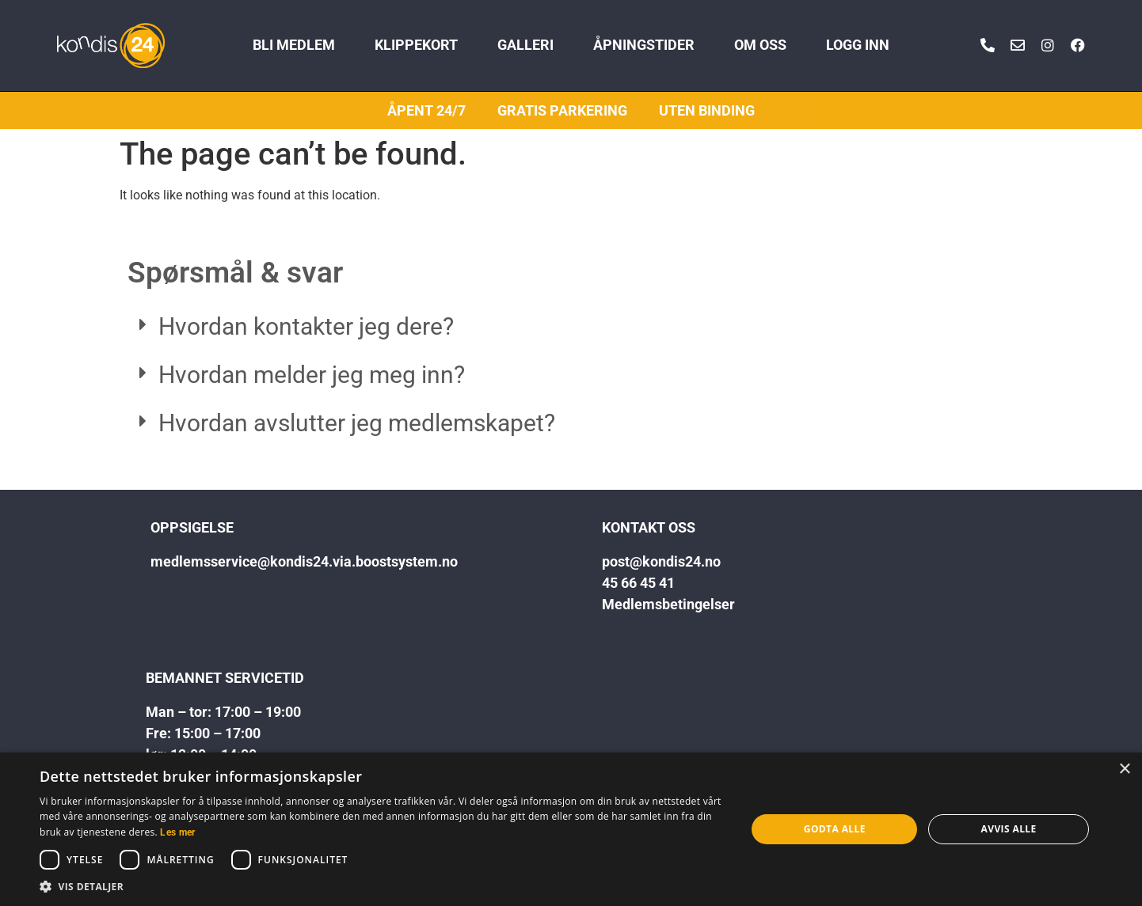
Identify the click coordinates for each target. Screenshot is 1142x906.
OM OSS (760, 45)
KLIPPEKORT (416, 45)
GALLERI (525, 45)
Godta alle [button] (835, 829)
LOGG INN (857, 45)
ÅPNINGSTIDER (644, 45)
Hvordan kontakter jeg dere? (306, 326)
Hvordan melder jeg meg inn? (311, 375)
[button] (571, 327)
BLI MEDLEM (294, 45)
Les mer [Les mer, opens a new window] (177, 832)
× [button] (1124, 769)
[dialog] (571, 829)
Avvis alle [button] (1009, 829)
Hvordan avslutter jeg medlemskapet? (356, 423)
